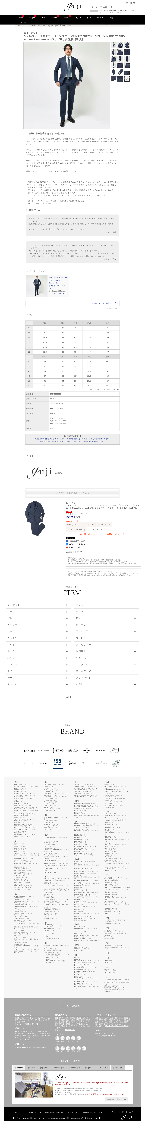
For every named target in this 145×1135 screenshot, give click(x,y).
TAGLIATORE (113, 10)
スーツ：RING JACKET (58, 277)
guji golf (78, 18)
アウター (131, 10)
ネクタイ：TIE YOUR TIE (57, 287)
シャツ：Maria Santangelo (54, 281)
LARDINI (105, 10)
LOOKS (54, 17)
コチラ (117, 389)
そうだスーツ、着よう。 (115, 12)
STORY (66, 17)
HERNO (120, 10)
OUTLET (23, 23)
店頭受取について (74, 552)
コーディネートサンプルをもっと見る (103, 303)
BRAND (32, 17)
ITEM (43, 17)
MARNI (125, 10)
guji (101, 10)
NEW (21, 18)
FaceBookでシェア (75, 541)
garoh (89, 18)
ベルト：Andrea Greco (58, 294)
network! (100, 18)
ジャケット (103, 12)
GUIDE (112, 17)
